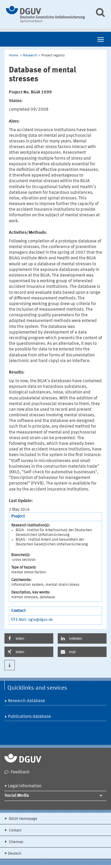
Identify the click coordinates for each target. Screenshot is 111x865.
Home (13, 55)
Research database (26, 701)
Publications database (29, 717)
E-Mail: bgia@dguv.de (34, 620)
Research (30, 55)
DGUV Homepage (22, 819)
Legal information (24, 786)
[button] (28, 638)
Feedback (20, 772)
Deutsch (14, 854)
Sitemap (15, 842)
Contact (14, 830)
